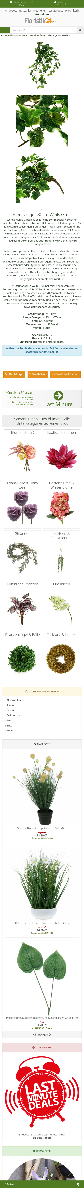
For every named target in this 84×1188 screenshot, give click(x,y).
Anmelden (42, 14)
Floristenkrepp (14, 700)
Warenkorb (72, 10)
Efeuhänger (16, 374)
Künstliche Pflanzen (38, 35)
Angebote (43, 744)
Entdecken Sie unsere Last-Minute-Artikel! (41, 1136)
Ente (8, 725)
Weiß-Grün (39, 374)
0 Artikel (9, 1184)
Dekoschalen (13, 715)
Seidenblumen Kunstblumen (16, 35)
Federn (10, 730)
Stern (9, 720)
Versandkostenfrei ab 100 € (23, 4)
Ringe (9, 705)
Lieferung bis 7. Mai (63, 4)
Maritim (10, 710)
